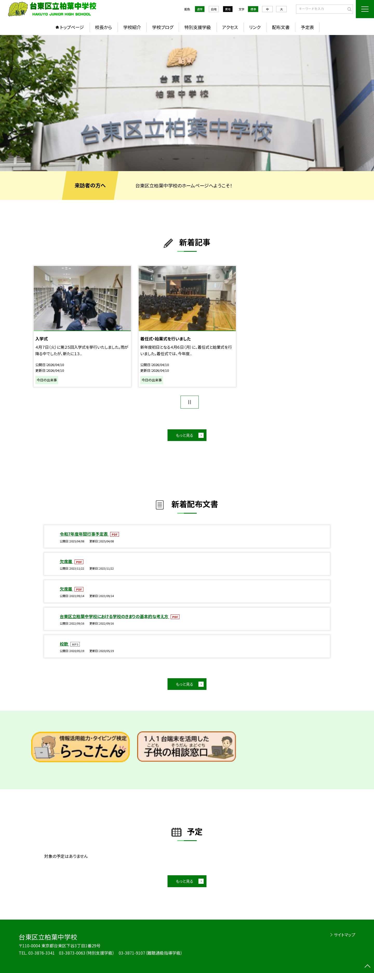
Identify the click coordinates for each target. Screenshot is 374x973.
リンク (255, 27)
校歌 (64, 644)
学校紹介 (132, 27)
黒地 (228, 9)
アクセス (230, 27)
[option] (187, 103)
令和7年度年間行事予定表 (84, 534)
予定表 (307, 27)
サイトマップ (344, 935)
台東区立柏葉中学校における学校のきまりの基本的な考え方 (114, 616)
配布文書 (281, 27)
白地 (214, 9)
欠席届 (66, 561)
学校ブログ (162, 27)
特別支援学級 (197, 27)
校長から (103, 27)
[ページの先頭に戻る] (367, 966)
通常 (200, 9)
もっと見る (184, 435)
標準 (253, 9)
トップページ (72, 27)
